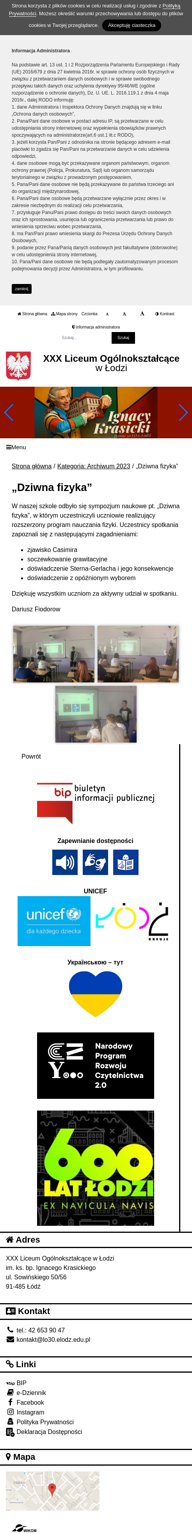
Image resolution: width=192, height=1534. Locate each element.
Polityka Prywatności (40, 1421)
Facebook (25, 1402)
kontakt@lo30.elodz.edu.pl (48, 1339)
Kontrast (164, 314)
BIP (16, 1383)
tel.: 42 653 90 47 (35, 1330)
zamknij (21, 289)
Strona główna (32, 314)
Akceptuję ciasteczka (131, 25)
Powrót (31, 756)
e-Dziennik (26, 1392)
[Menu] (96, 447)
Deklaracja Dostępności (44, 1432)
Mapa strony (64, 314)
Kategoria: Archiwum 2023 (93, 466)
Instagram (25, 1412)
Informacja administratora (96, 327)
